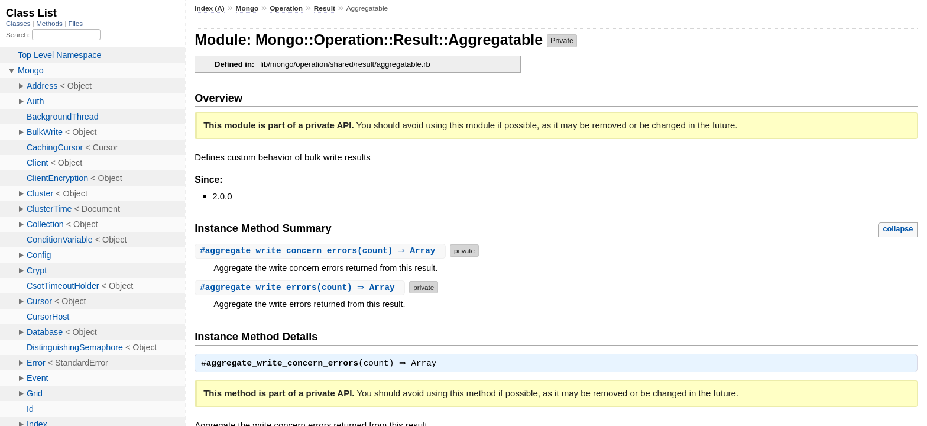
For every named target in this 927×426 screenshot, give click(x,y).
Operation (286, 8)
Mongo (247, 8)
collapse (898, 228)
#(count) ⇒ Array (321, 250)
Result (324, 8)
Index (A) (210, 8)
